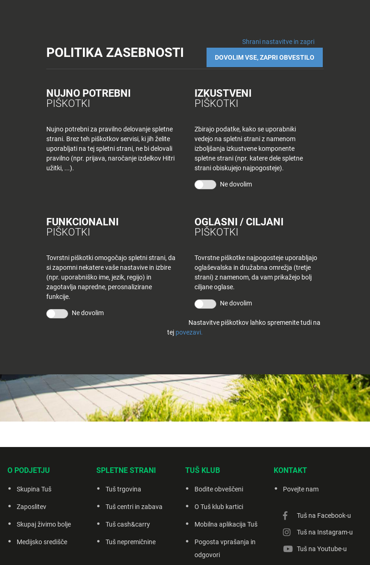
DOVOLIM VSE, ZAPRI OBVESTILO (265, 56)
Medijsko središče (42, 542)
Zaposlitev (31, 506)
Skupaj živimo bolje (44, 524)
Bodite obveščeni (218, 489)
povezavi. (189, 332)
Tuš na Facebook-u (324, 515)
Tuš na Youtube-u (322, 549)
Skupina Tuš (34, 489)
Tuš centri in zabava (134, 506)
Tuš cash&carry (128, 524)
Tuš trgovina (123, 489)
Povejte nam (301, 489)
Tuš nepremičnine (131, 542)
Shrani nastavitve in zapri (278, 41)
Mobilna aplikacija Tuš (225, 524)
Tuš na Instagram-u (325, 532)
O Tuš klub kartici (218, 506)
